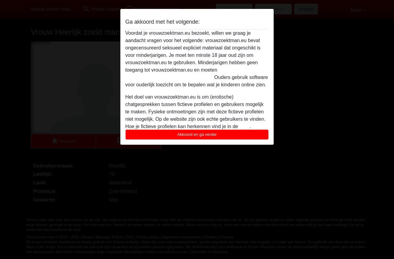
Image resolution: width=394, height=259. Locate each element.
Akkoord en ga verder (197, 134)
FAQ (244, 126)
